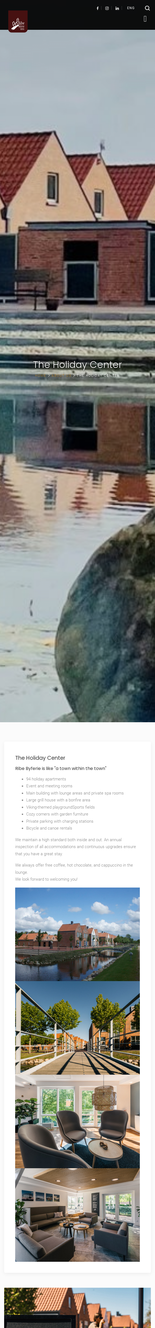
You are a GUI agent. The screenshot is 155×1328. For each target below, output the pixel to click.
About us (61, 376)
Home (40, 376)
